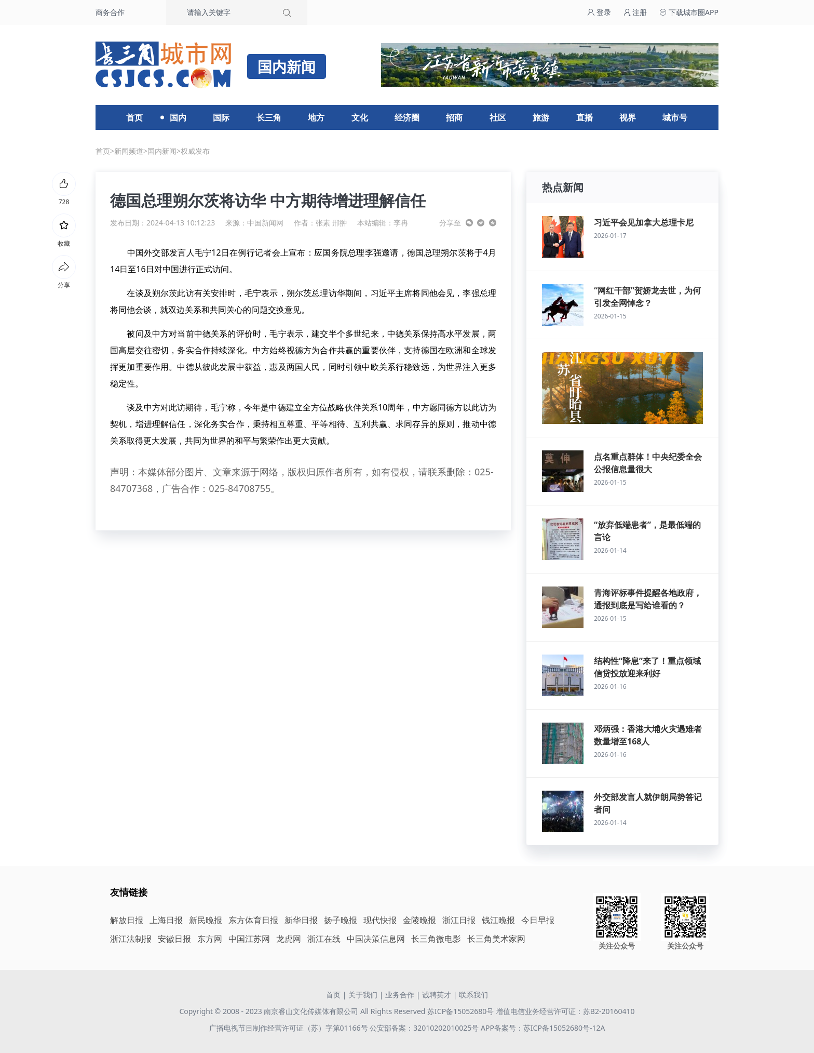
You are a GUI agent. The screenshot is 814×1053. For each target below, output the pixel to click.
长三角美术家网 (496, 938)
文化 (359, 117)
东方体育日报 (253, 920)
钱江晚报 (498, 920)
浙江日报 (459, 920)
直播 (584, 117)
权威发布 (195, 151)
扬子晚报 (340, 920)
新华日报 (301, 920)
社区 (498, 117)
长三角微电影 (436, 938)
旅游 (541, 117)
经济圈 (407, 117)
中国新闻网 (265, 223)
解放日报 (126, 920)
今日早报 (537, 920)
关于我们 (362, 994)
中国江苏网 (249, 938)
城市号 (674, 117)
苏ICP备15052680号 (460, 1011)
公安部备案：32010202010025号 (425, 1028)
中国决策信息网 (376, 938)
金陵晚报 (419, 920)
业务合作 (399, 994)
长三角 (268, 117)
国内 (178, 117)
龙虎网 (288, 938)
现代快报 (380, 920)
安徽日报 (174, 938)
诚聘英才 (436, 994)
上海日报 (166, 920)
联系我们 (473, 994)
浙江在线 (324, 938)
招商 (454, 117)
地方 (316, 117)
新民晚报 (205, 920)
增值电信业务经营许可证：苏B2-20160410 (565, 1011)
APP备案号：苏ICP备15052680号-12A (543, 1028)
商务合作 (110, 12)
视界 (627, 117)
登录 (599, 12)
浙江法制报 (131, 938)
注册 (635, 12)
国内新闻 (162, 151)
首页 (134, 117)
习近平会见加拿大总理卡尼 (644, 222)
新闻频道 (128, 151)
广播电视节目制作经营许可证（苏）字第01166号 (289, 1028)
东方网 (209, 938)
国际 (221, 117)
